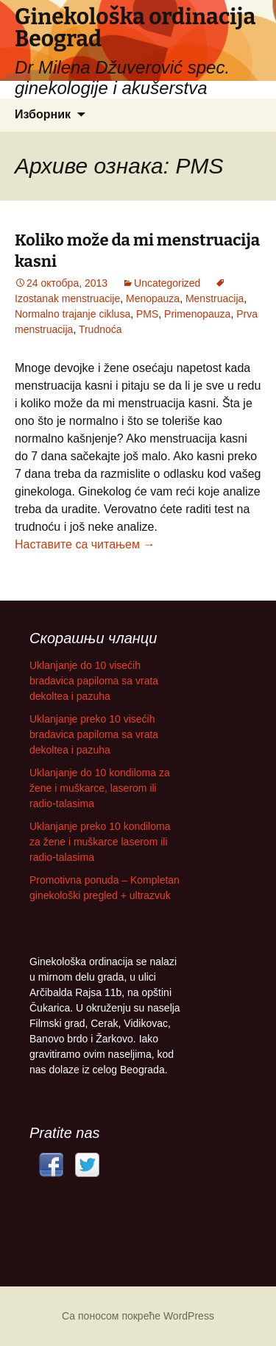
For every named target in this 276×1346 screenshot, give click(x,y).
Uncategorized (167, 283)
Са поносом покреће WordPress (138, 1316)
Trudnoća (100, 329)
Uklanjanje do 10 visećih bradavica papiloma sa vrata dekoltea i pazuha (93, 680)
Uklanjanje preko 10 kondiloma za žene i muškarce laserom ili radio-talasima (99, 841)
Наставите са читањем (85, 544)
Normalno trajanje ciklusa (72, 314)
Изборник (43, 114)
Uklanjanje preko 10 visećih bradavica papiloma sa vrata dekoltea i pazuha (93, 734)
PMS (147, 314)
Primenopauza (197, 314)
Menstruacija (214, 298)
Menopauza (153, 298)
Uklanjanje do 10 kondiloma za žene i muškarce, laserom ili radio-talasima (99, 788)
